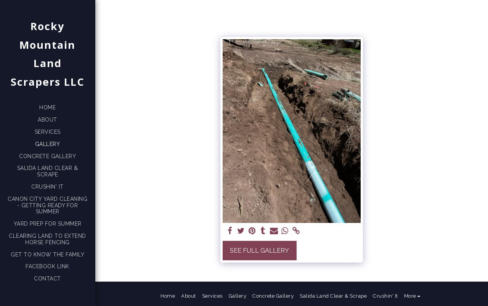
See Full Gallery (259, 250)
